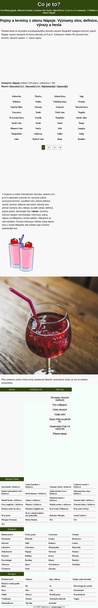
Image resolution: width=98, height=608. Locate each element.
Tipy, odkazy (54, 579)
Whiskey (17, 102)
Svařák (38, 118)
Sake (16, 139)
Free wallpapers (60, 405)
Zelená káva (59, 96)
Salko (59, 134)
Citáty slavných (60, 409)
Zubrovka (16, 96)
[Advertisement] (49, 60)
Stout (59, 123)
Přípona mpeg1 (60, 433)
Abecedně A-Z (16, 86)
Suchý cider (81, 118)
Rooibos (81, 139)
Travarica (16, 112)
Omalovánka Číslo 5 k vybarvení (60, 427)
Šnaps (81, 123)
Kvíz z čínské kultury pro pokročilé (35, 514)
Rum (60, 139)
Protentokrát (79, 594)
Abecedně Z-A (33, 86)
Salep (81, 134)
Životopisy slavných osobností (60, 398)
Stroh (38, 123)
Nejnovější (62, 86)
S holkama (6, 599)
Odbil (3, 594)
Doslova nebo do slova (11, 509)
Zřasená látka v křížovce (84, 504)
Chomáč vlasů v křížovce (60, 487)
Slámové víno (16, 128)
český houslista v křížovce (33, 485)
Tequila (81, 112)
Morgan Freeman (9, 520)
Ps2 (51, 520)
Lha (51, 590)
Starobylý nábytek (58, 599)
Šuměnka (59, 118)
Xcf (3, 524)
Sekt (60, 128)
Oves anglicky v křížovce (12, 504)
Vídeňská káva (60, 102)
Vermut (81, 102)
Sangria (81, 128)
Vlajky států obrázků (82, 579)
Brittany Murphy (57, 515)
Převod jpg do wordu (83, 586)
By (27, 586)
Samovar (38, 134)
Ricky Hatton (31, 520)
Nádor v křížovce (33, 500)
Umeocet (60, 107)
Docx (3, 590)
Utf (75, 520)
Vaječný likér (16, 107)
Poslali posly (55, 594)
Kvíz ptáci (5, 515)
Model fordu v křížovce (11, 500)
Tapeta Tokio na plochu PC (60, 420)
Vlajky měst (59, 414)
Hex (27, 590)
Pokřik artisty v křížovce (60, 504)
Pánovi (29, 594)
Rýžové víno (38, 139)
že (50, 586)
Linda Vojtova (80, 515)
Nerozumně (79, 590)
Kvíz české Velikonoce (59, 509)
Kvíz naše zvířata (81, 509)
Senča (38, 128)
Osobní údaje (56, 607)
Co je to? (49, 4)
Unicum (38, 107)
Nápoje (16, 83)
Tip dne (29, 603)
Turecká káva (81, 107)
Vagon (76, 599)
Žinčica (38, 96)
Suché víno (16, 123)
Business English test (35, 509)
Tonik (38, 112)
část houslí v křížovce (10, 487)
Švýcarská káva (16, 118)
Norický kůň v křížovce (84, 500)
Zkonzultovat (7, 603)
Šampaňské (16, 134)
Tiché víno (60, 112)
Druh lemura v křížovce (36, 493)
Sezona (29, 599)
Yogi (81, 96)
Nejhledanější (48, 86)
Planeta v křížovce (33, 504)
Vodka (38, 102)
